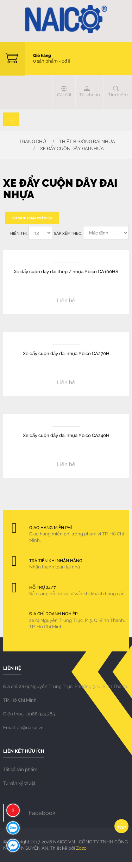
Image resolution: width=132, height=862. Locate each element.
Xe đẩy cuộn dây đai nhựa (72, 148)
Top (121, 825)
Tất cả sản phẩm (20, 769)
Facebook (42, 813)
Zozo (81, 848)
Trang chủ (31, 141)
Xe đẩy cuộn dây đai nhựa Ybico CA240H (66, 435)
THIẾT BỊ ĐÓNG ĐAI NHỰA (87, 141)
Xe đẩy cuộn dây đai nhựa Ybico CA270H (66, 353)
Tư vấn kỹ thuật (19, 783)
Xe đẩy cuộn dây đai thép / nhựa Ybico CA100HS (66, 271)
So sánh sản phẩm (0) (32, 218)
